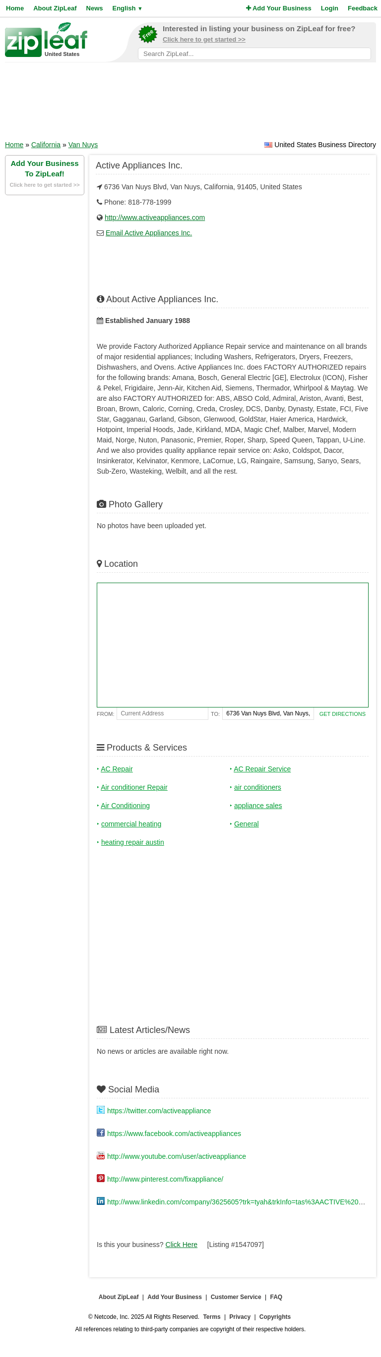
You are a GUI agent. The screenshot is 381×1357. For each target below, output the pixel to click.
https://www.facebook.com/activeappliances (174, 1134)
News (94, 8)
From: (105, 714)
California (46, 145)
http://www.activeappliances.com (155, 217)
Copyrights (275, 1316)
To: (215, 714)
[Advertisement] (190, 104)
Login (329, 8)
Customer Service (236, 1297)
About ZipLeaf (54, 8)
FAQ (276, 1297)
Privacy (240, 1316)
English (127, 8)
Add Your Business (279, 8)
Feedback (363, 8)
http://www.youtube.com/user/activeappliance (176, 1156)
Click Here (182, 1244)
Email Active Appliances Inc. (149, 233)
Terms (211, 1316)
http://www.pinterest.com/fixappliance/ (165, 1179)
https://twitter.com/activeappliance (159, 1111)
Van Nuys (83, 145)
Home (15, 8)
